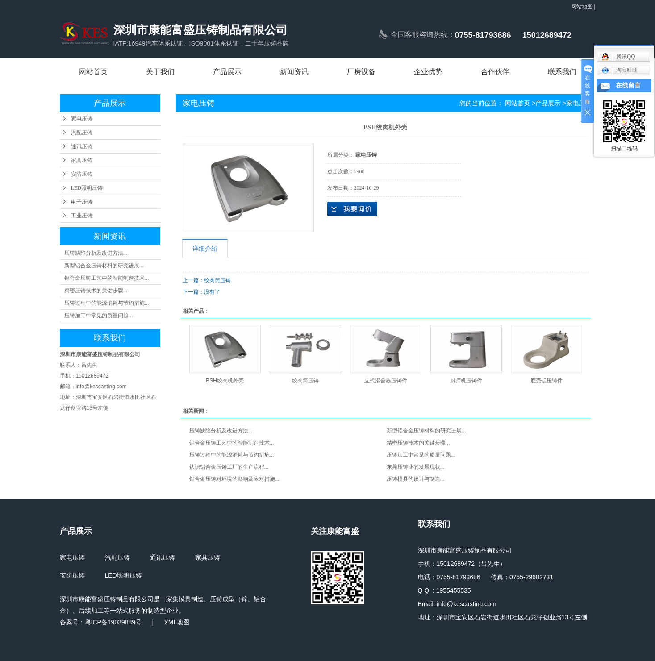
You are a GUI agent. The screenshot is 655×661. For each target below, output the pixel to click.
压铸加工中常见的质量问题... (98, 315)
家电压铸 (81, 119)
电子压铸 (81, 202)
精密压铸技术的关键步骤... (96, 290)
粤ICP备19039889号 (113, 622)
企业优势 (428, 71)
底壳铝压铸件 (546, 381)
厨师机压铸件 (466, 381)
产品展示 (227, 71)
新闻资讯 (294, 71)
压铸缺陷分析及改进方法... (96, 253)
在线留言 (628, 85)
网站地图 (581, 7)
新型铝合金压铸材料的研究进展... (104, 265)
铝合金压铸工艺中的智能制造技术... (106, 278)
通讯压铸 (81, 146)
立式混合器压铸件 (385, 381)
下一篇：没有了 (201, 292)
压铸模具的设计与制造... (416, 479)
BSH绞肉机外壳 (225, 381)
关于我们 (160, 71)
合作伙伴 (495, 71)
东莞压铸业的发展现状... (416, 467)
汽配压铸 (81, 132)
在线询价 (352, 209)
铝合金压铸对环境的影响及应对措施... (234, 479)
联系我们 (562, 71)
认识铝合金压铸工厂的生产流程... (229, 467)
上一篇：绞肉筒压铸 (207, 280)
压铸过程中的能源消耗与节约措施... (106, 303)
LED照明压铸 (87, 188)
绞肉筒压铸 (305, 381)
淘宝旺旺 (619, 70)
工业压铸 (81, 215)
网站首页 (93, 71)
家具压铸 (81, 160)
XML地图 (176, 622)
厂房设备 (361, 71)
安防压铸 (81, 174)
